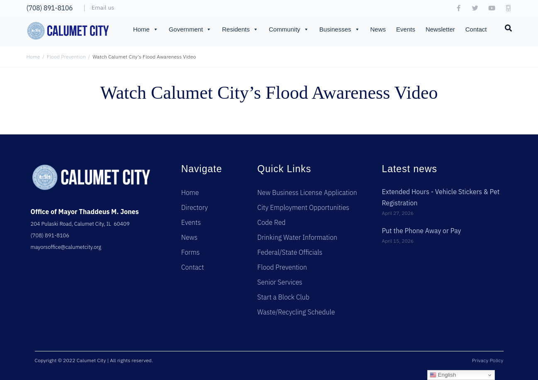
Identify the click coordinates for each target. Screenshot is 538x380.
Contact (476, 29)
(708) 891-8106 (50, 8)
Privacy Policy (488, 360)
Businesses (339, 29)
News (378, 29)
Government (190, 29)
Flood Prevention (66, 57)
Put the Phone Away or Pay (421, 230)
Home (145, 29)
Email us (103, 7)
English (443, 375)
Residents (240, 29)
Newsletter (440, 29)
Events (405, 29)
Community (289, 29)
